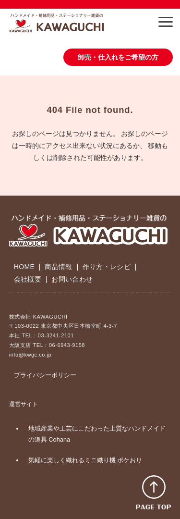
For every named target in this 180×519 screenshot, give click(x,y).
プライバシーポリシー (45, 375)
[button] (165, 22)
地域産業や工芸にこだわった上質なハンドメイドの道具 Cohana (97, 434)
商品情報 (58, 267)
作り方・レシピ (107, 267)
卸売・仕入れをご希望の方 (118, 57)
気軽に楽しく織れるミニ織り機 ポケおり (85, 460)
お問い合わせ (72, 279)
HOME (24, 267)
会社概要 (27, 279)
